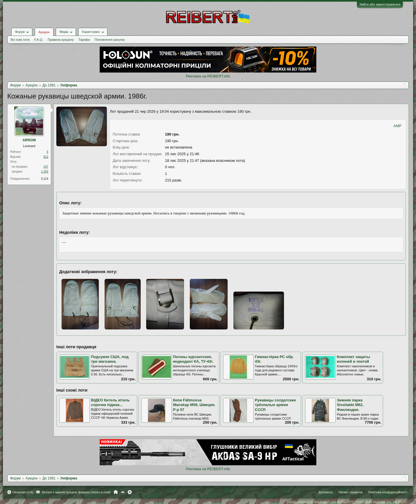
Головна (116, 492)
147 (45, 166)
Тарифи (84, 39)
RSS (130, 492)
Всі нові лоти (20, 39)
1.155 (44, 171)
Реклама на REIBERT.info (208, 76)
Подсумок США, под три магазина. (110, 359)
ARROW (29, 140)
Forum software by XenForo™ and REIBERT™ (347, 502)
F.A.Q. (38, 39)
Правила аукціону (61, 39)
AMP (397, 126)
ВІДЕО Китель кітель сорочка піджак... (110, 402)
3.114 (44, 178)
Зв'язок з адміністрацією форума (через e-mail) (76, 492)
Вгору (123, 492)
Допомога (325, 492)
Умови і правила (350, 492)
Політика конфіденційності (387, 492)
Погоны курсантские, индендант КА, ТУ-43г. (193, 359)
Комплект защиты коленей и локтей (353, 359)
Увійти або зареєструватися (379, 4)
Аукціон (43, 32)
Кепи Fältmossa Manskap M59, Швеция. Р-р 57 (194, 405)
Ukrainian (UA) (22, 492)
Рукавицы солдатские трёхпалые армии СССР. (275, 405)
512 (45, 156)
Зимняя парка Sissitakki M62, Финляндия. (350, 405)
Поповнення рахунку (109, 39)
